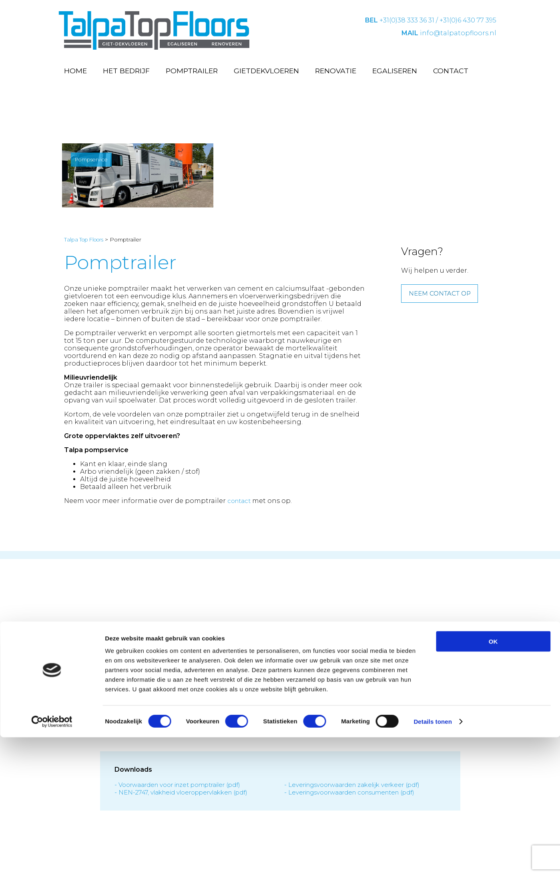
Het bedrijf (126, 70)
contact (240, 505)
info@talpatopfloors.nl (458, 33)
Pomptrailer (192, 70)
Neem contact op (442, 299)
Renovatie (335, 70)
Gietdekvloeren (266, 70)
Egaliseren (394, 70)
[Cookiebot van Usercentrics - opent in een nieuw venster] (52, 859)
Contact (450, 70)
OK (493, 779)
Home (75, 70)
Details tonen (432, 859)
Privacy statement (260, 734)
